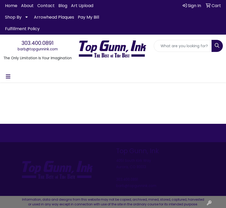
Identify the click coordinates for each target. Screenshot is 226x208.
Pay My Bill (88, 17)
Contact (46, 6)
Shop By (13, 17)
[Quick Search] (183, 46)
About (27, 6)
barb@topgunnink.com (38, 49)
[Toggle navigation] (8, 76)
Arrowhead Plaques (54, 17)
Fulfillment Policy (22, 29)
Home (11, 6)
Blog (62, 6)
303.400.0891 (38, 43)
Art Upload (82, 6)
